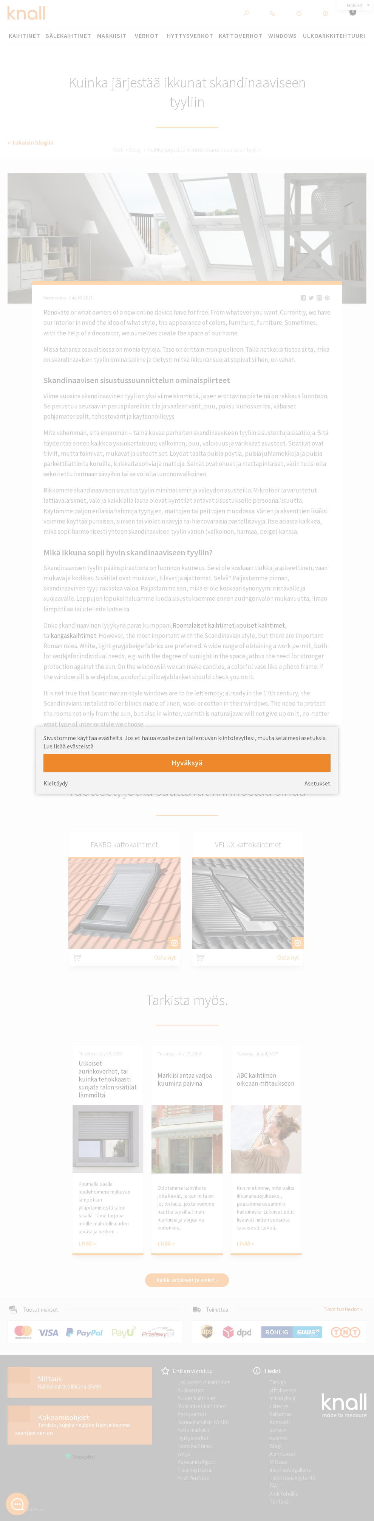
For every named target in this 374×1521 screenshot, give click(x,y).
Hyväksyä (187, 762)
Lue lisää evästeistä (68, 746)
